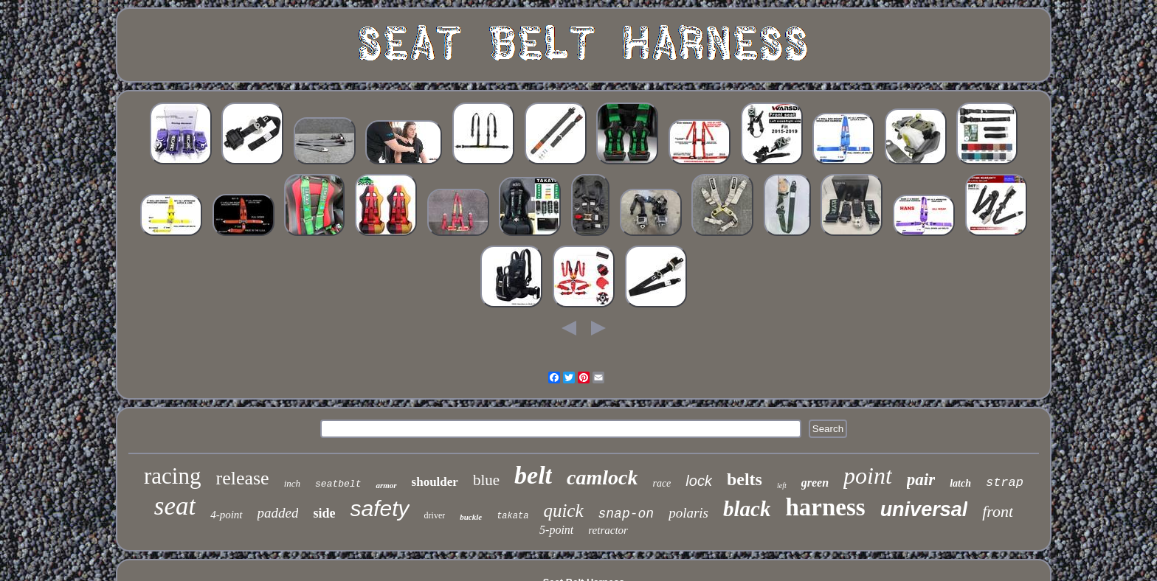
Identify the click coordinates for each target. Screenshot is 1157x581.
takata (512, 516)
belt (533, 475)
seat (175, 506)
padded (278, 513)
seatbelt (338, 484)
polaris (688, 513)
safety (380, 508)
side (324, 513)
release (242, 478)
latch (960, 483)
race (661, 483)
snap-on (626, 514)
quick (563, 511)
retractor (608, 530)
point (867, 475)
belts (744, 479)
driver (435, 515)
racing (172, 476)
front (997, 511)
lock (698, 481)
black (746, 509)
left (782, 485)
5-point (556, 529)
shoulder (435, 482)
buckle (471, 516)
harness (825, 507)
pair (921, 479)
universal (924, 509)
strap (1004, 483)
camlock (602, 477)
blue (486, 480)
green (815, 482)
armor (386, 485)
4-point (226, 515)
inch (292, 483)
